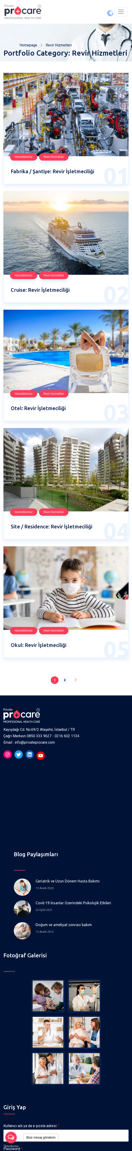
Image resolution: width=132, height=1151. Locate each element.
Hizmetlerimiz (24, 157)
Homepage (28, 45)
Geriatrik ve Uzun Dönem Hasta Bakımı (68, 881)
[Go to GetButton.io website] (11, 1146)
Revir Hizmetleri (54, 157)
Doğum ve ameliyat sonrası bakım (64, 925)
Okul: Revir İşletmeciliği (38, 645)
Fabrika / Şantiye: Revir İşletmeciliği (52, 171)
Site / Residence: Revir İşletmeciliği (51, 526)
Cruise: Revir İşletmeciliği (40, 290)
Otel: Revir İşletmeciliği (38, 408)
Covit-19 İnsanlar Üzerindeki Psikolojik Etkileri (73, 903)
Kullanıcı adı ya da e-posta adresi (31, 1126)
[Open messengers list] (11, 1137)
